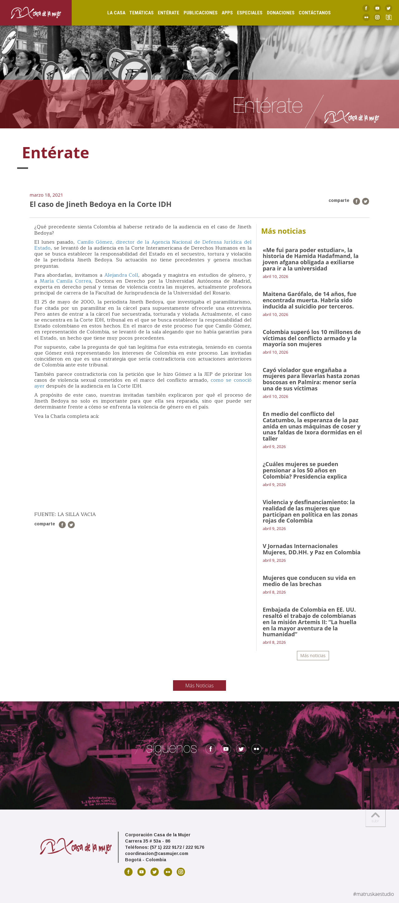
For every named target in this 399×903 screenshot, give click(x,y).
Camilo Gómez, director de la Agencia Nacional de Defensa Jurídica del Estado (143, 245)
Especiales (243, 13)
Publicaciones (194, 13)
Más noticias (312, 655)
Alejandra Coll (121, 275)
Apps (220, 13)
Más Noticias (199, 685)
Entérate (162, 13)
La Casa (110, 13)
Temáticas (135, 13)
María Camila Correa (65, 281)
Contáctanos (308, 13)
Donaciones (274, 13)
